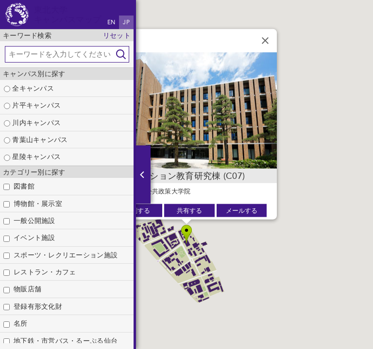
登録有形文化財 (38, 306)
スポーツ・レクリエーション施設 (66, 255)
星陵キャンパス (32, 156)
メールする (241, 210)
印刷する (137, 210)
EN (111, 22)
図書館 (24, 186)
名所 (21, 323)
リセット (117, 35)
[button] (186, 234)
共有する (189, 210)
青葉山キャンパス (36, 139)
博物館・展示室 (38, 203)
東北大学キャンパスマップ (67, 14)
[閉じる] (265, 40)
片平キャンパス (32, 105)
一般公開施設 (34, 220)
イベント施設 (34, 237)
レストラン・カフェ (45, 272)
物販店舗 (27, 289)
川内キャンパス (32, 123)
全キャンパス (29, 88)
